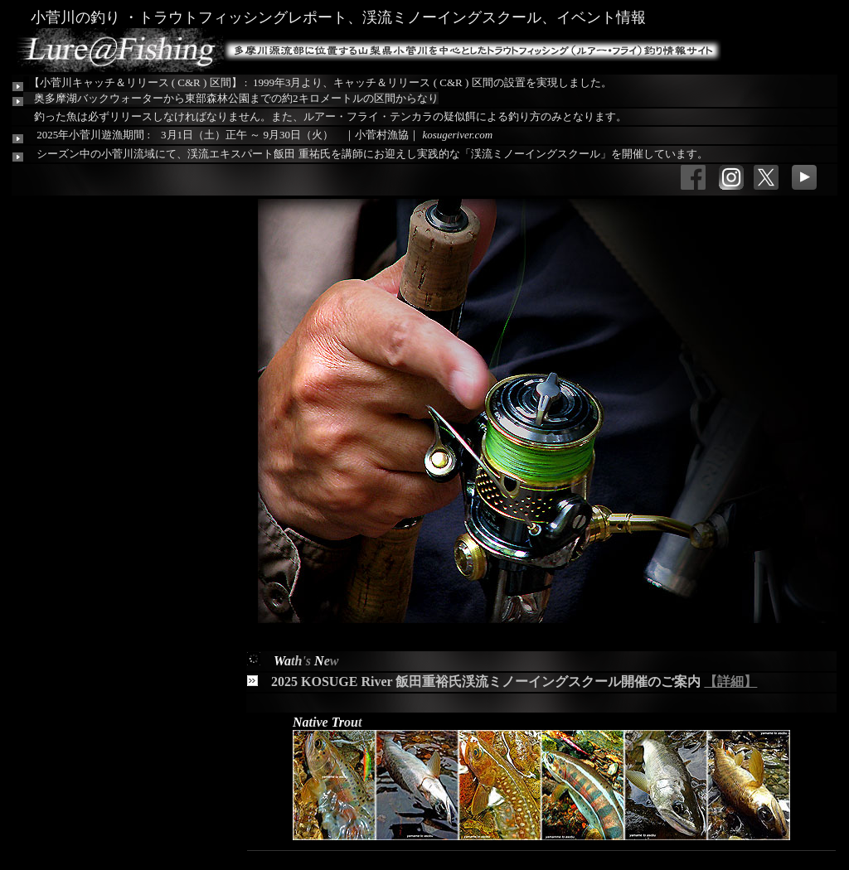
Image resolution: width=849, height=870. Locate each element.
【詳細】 (730, 681)
